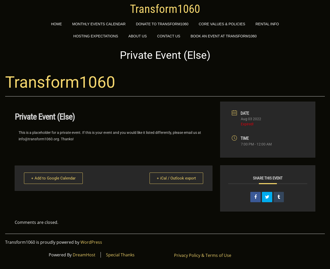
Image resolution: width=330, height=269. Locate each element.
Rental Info (267, 24)
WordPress (91, 242)
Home (56, 24)
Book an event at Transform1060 (224, 36)
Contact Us (168, 36)
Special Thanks (120, 255)
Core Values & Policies (222, 24)
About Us (137, 36)
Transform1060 (165, 9)
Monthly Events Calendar (99, 24)
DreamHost (84, 255)
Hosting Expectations (95, 36)
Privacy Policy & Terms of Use (202, 255)
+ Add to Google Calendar (53, 178)
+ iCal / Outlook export (176, 178)
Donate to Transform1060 (162, 24)
